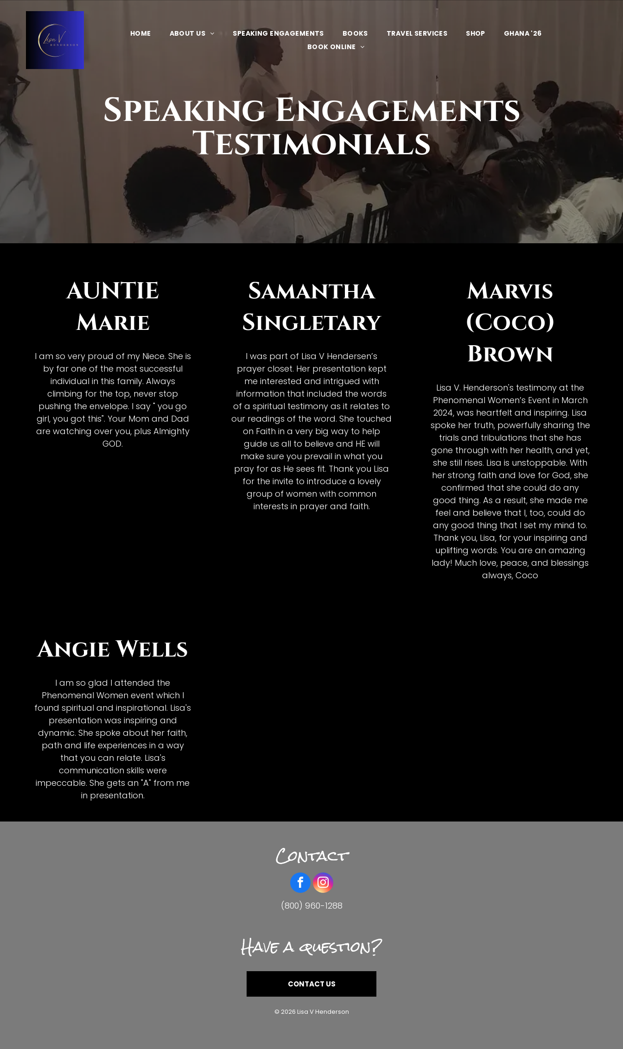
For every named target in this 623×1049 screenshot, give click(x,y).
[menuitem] (140, 33)
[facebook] (300, 883)
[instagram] (323, 883)
